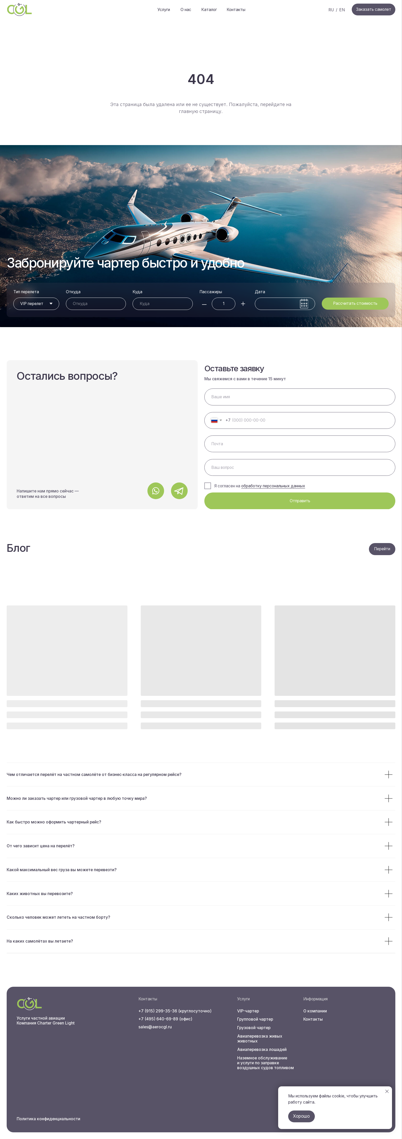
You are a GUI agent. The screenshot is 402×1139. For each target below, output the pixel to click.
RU (331, 9)
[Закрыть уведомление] (387, 1091)
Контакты (236, 9)
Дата (260, 291)
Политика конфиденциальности (48, 1118)
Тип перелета (26, 291)
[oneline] (299, 467)
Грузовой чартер (253, 1027)
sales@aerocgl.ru (155, 1026)
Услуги (163, 9)
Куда (137, 291)
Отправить (300, 500)
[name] (299, 396)
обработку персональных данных (273, 485)
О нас (185, 9)
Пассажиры (210, 291)
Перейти (382, 548)
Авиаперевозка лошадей (262, 1049)
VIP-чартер (248, 1011)
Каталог (209, 9)
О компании (315, 1011)
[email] (299, 443)
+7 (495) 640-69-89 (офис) (165, 1019)
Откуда (73, 291)
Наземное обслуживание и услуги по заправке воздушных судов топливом (265, 1063)
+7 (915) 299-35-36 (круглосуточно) (175, 1011)
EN (342, 9)
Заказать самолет (373, 9)
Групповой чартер (255, 1019)
